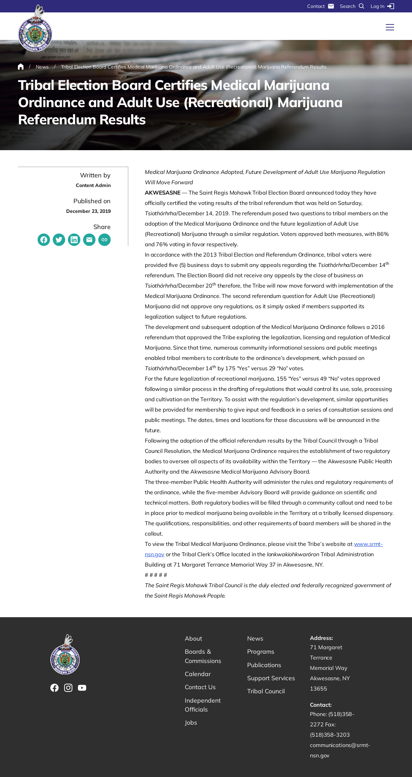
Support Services (271, 679)
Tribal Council (266, 692)
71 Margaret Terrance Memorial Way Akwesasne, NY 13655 (330, 668)
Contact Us (200, 688)
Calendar (198, 674)
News (255, 638)
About (193, 638)
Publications (264, 665)
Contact (320, 6)
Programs (261, 652)
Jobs (191, 724)
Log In (382, 6)
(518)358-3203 (330, 734)
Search (352, 6)
